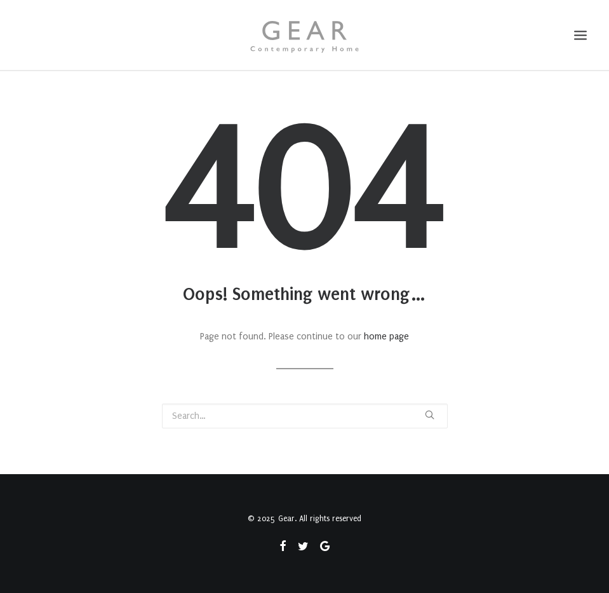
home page (386, 336)
